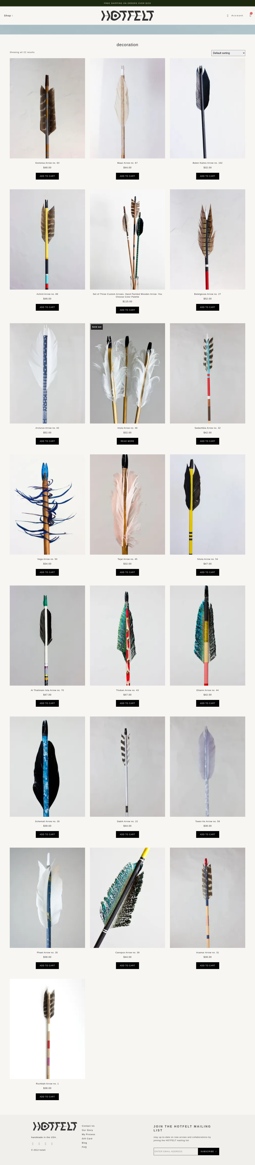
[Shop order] (228, 53)
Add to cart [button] (47, 176)
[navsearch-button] (225, 15)
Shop (8, 16)
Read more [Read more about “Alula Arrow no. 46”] (127, 441)
